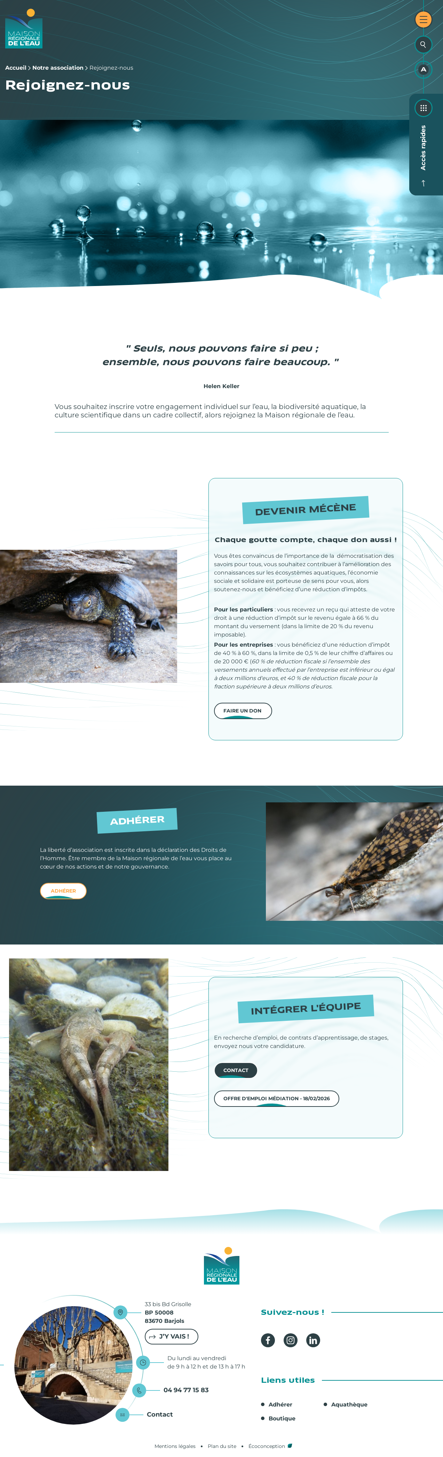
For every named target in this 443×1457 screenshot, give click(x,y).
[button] (88, 616)
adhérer (63, 891)
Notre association (58, 67)
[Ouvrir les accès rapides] (423, 108)
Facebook (268, 1340)
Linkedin (313, 1340)
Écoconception (266, 1446)
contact (235, 1070)
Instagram (291, 1340)
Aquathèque (349, 1404)
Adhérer (280, 1404)
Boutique (282, 1418)
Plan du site (222, 1446)
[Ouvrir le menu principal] (423, 19)
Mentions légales (175, 1446)
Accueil (15, 67)
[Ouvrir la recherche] (423, 45)
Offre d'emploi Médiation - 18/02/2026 (276, 1098)
